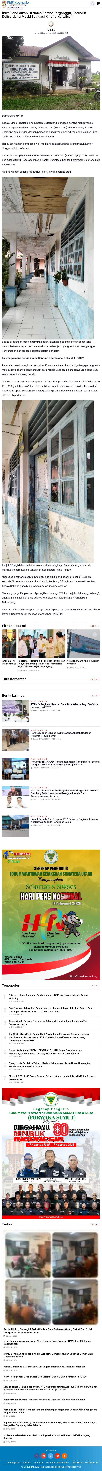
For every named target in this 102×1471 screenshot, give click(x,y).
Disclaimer (77, 1462)
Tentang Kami (13, 1462)
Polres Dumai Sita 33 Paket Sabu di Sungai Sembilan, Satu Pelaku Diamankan (44, 1366)
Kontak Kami (91, 1462)
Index (95, 626)
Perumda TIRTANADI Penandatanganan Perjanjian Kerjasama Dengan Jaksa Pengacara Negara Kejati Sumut (65, 763)
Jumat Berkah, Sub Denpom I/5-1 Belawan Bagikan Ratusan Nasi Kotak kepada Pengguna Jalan (64, 820)
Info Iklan (39, 1462)
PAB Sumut (39, 702)
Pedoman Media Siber (57, 1462)
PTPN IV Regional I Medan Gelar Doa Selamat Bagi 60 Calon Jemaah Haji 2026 (45, 1376)
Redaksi (51, 30)
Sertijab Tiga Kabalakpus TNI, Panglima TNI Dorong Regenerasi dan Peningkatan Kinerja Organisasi (26, 663)
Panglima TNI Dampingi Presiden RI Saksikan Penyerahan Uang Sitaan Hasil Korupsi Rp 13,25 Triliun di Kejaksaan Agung (75, 663)
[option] (26, 651)
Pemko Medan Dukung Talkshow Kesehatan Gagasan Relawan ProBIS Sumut (44, 1399)
